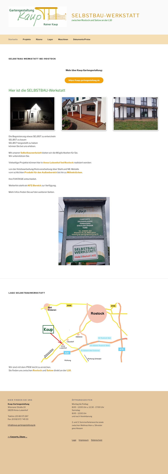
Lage (74, 440)
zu (17, 437)
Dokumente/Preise (81, 39)
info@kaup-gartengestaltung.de (21, 425)
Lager (50, 39)
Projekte (27, 39)
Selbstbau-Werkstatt (106, 16)
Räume (39, 39)
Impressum (84, 440)
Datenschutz (96, 440)
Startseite (13, 39)
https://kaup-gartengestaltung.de (84, 80)
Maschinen (63, 39)
